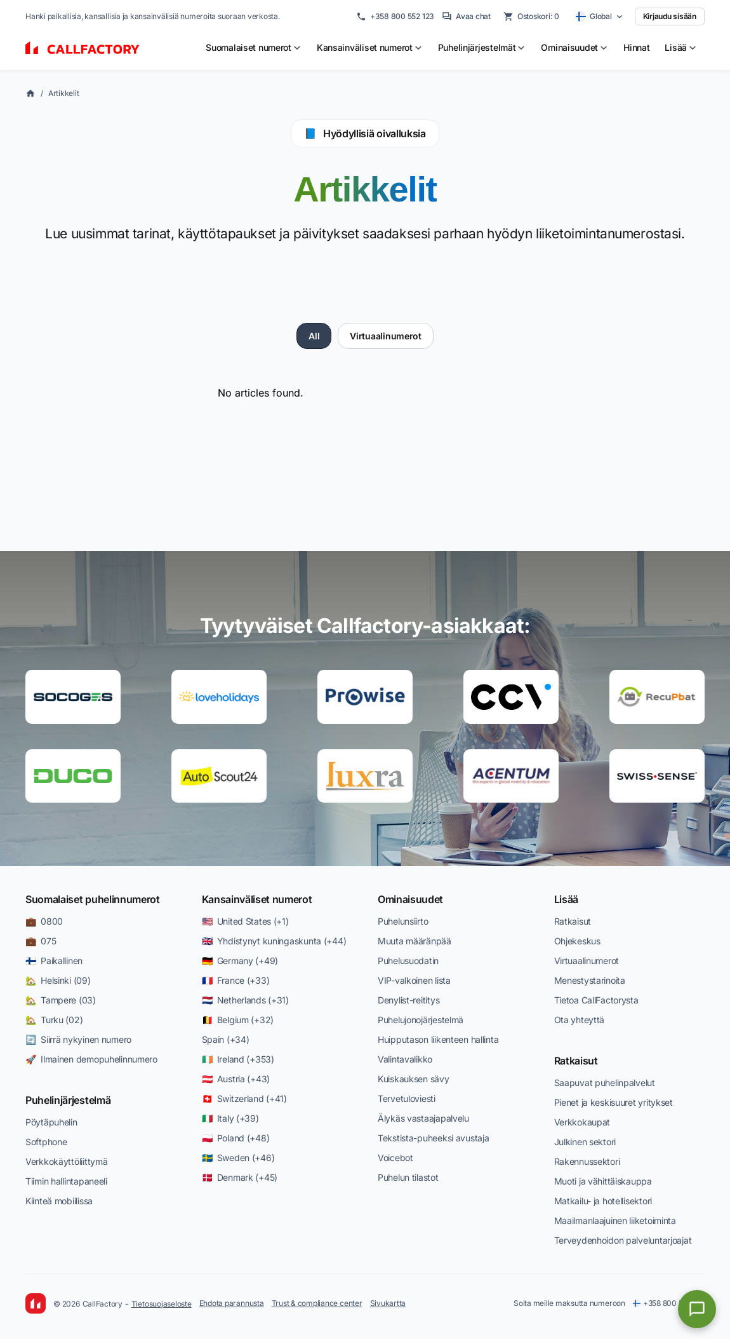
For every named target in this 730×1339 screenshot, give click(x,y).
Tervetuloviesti (406, 1098)
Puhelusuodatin (408, 960)
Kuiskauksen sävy (413, 1078)
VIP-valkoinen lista (414, 980)
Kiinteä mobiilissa (59, 1200)
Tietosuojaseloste (161, 1303)
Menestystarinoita (589, 980)
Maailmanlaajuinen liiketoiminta (615, 1220)
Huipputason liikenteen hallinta (438, 1039)
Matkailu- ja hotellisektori (603, 1200)
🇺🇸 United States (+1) (245, 921)
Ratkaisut (572, 921)
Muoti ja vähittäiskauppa (603, 1181)
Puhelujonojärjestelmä (420, 1019)
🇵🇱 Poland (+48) (236, 1137)
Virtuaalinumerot (385, 335)
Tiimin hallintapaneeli (66, 1181)
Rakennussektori (587, 1161)
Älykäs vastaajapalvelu (423, 1118)
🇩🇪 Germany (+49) (240, 960)
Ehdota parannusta (231, 1303)
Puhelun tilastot (408, 1177)
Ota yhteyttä (579, 1019)
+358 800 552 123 (395, 16)
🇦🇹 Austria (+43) (236, 1078)
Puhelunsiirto (403, 921)
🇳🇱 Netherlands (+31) (245, 1000)
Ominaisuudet (410, 899)
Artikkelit (63, 93)
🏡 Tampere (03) (60, 1000)
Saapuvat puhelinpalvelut (604, 1082)
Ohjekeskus (577, 940)
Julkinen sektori (585, 1141)
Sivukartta (388, 1303)
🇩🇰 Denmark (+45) (240, 1177)
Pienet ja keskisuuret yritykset (613, 1102)
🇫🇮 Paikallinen (54, 960)
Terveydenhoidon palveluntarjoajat (623, 1240)
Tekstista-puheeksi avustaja (433, 1137)
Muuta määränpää (414, 940)
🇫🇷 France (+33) (236, 980)
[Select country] (599, 16)
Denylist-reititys (408, 1000)
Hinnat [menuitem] (636, 47)
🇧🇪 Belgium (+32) (238, 1019)
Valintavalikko (405, 1059)
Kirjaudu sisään (669, 16)
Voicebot (395, 1157)
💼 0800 (44, 921)
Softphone (46, 1141)
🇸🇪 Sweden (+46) (238, 1157)
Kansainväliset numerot (257, 899)
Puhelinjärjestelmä (67, 1100)
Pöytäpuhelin (51, 1122)
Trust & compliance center (317, 1303)
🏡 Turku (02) (54, 1019)
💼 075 (40, 940)
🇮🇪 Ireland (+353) (238, 1059)
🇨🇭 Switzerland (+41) (244, 1098)
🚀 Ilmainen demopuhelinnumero (91, 1059)
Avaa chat (466, 16)
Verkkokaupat (582, 1122)
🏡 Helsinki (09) (58, 980)
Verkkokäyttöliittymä (66, 1161)
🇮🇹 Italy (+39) (230, 1118)
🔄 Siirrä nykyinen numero (78, 1039)
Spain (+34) (225, 1039)
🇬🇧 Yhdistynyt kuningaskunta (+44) (274, 940)
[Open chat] (697, 1309)
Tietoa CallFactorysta (596, 1000)
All (314, 335)
